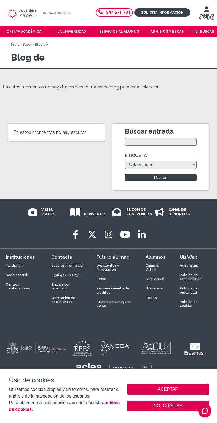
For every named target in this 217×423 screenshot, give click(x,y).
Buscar (207, 31)
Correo (151, 298)
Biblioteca (154, 288)
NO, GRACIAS (168, 405)
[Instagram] (108, 234)
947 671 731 (114, 12)
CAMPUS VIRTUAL (206, 15)
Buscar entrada (149, 131)
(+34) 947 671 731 (65, 275)
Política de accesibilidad (191, 277)
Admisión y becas (167, 31)
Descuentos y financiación (108, 267)
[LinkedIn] (142, 234)
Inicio (15, 44)
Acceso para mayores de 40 (114, 304)
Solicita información (162, 12)
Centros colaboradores (18, 286)
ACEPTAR (168, 389)
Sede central (16, 275)
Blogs (27, 44)
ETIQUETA (136, 155)
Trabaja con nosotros (60, 286)
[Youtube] (125, 234)
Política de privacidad (189, 290)
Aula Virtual (155, 279)
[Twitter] (92, 234)
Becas (101, 279)
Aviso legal (189, 265)
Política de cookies (189, 304)
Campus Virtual (152, 267)
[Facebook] (75, 234)
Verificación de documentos (63, 300)
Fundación (14, 265)
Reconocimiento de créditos (113, 290)
